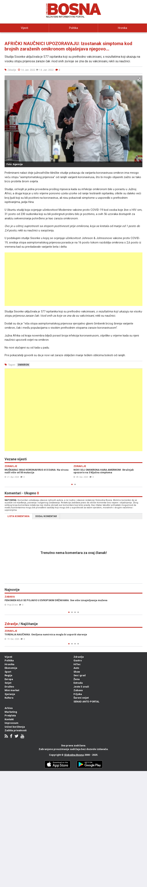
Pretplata (10, 715)
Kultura (9, 697)
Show (77, 671)
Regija (8, 675)
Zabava (78, 690)
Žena (77, 679)
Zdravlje (79, 656)
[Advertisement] (73, 279)
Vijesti (24, 27)
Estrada (78, 682)
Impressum (11, 723)
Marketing (11, 711)
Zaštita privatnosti (16, 730)
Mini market (12, 690)
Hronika (122, 27)
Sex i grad (80, 675)
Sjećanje (10, 694)
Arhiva (9, 708)
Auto (76, 667)
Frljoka (78, 694)
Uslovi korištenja (15, 726)
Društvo (9, 686)
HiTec (77, 664)
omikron (23, 364)
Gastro (78, 660)
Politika (73, 27)
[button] (139, 79)
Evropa (9, 679)
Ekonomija (24, 36)
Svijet (8, 682)
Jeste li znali (81, 686)
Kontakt (9, 719)
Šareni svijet (81, 697)
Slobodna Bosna (74, 754)
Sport (8, 671)
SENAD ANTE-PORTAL (86, 701)
